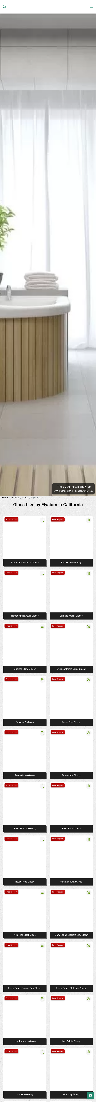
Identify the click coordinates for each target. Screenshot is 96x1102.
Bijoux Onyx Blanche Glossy (25, 562)
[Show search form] (4, 56)
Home (5, 497)
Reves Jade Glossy (71, 775)
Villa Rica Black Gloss (25, 935)
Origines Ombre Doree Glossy (71, 669)
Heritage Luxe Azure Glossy (25, 615)
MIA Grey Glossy (25, 1094)
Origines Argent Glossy (71, 615)
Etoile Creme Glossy (71, 562)
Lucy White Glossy (71, 1041)
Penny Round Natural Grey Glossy (25, 988)
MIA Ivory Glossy (71, 1094)
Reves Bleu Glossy (71, 722)
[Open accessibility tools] (90, 1095)
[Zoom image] (42, 520)
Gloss (25, 497)
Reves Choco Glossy (25, 775)
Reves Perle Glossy (71, 828)
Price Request (11, 519)
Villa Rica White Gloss (71, 881)
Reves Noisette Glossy (25, 828)
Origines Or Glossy (25, 722)
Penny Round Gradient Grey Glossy (71, 935)
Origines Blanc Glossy (25, 669)
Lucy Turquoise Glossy (25, 1041)
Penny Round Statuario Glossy (71, 988)
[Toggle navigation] (91, 56)
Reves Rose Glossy (24, 881)
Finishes (15, 497)
